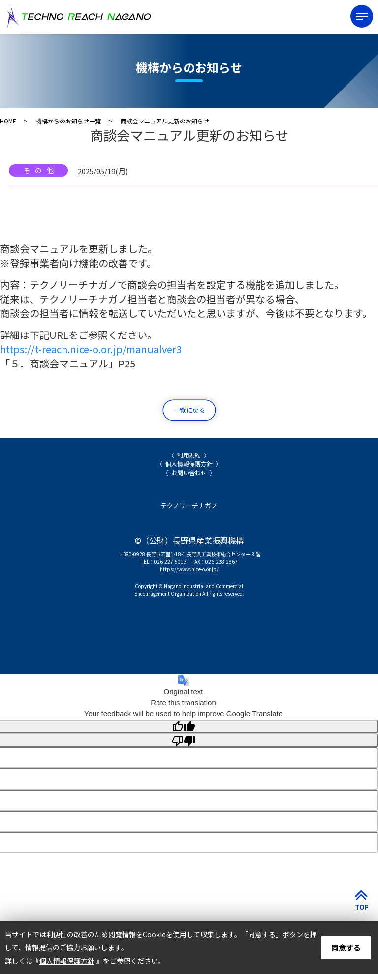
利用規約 (189, 455)
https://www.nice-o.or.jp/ (189, 569)
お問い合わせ (189, 472)
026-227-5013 (170, 561)
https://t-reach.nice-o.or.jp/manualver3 (91, 349)
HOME (8, 121)
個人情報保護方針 (189, 463)
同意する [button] (346, 948)
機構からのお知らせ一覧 (68, 121)
